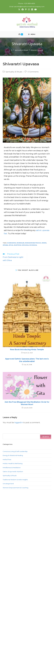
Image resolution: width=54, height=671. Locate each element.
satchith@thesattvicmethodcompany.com (29, 6)
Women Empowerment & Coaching (15, 488)
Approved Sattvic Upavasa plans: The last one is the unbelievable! (27, 360)
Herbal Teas (7, 459)
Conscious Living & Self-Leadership (15, 451)
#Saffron (17, 245)
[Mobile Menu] (32, 34)
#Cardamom (11, 243)
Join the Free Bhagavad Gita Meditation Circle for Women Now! (27, 403)
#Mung (44, 243)
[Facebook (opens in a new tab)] (22, 9)
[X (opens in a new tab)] (19, 9)
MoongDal (33, 245)
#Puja (11, 245)
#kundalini (20, 243)
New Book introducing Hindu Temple (27, 350)
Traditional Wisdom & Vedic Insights (15, 480)
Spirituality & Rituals (14, 72)
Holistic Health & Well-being (12, 463)
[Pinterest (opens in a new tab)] (25, 9)
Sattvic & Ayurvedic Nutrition (13, 472)
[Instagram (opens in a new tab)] (28, 9)
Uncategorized (8, 484)
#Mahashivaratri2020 (33, 243)
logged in (18, 423)
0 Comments (33, 72)
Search (5, 432)
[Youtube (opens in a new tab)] (35, 9)
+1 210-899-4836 (29, 3)
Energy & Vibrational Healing (13, 455)
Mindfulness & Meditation (12, 467)
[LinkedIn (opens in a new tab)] (32, 9)
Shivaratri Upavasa (37, 50)
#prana (5, 245)
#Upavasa (25, 245)
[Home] (11, 50)
